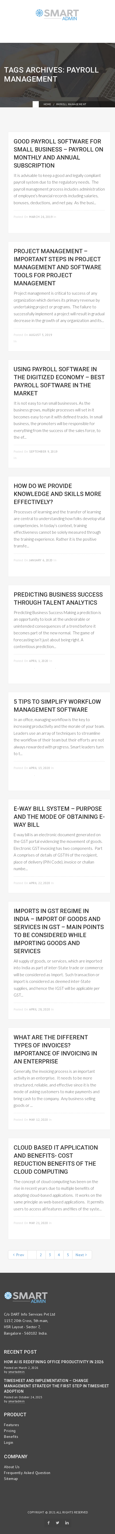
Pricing (10, 1430)
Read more (96, 216)
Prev (18, 1254)
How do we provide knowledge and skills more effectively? (57, 494)
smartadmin (16, 1372)
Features (11, 1424)
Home (47, 104)
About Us (12, 1466)
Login (8, 1442)
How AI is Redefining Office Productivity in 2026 (53, 1362)
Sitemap (11, 1478)
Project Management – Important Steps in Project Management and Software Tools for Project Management (57, 267)
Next (81, 1254)
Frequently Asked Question (27, 1472)
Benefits (11, 1436)
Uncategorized (29, 341)
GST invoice (45, 667)
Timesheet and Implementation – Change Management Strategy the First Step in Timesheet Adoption (56, 1385)
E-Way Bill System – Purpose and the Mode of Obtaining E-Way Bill (59, 816)
